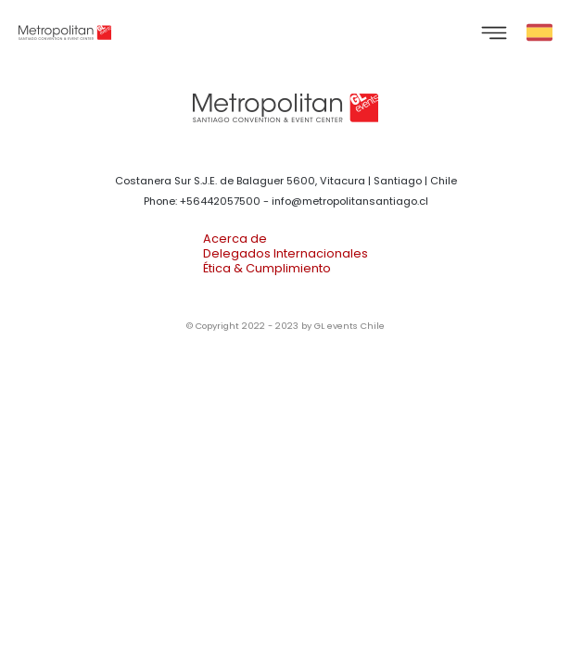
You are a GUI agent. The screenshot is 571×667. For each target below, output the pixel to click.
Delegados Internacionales (285, 253)
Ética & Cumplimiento (267, 268)
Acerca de (235, 238)
